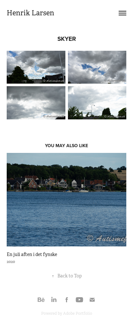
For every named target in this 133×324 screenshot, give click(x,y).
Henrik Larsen (30, 13)
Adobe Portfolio (77, 313)
